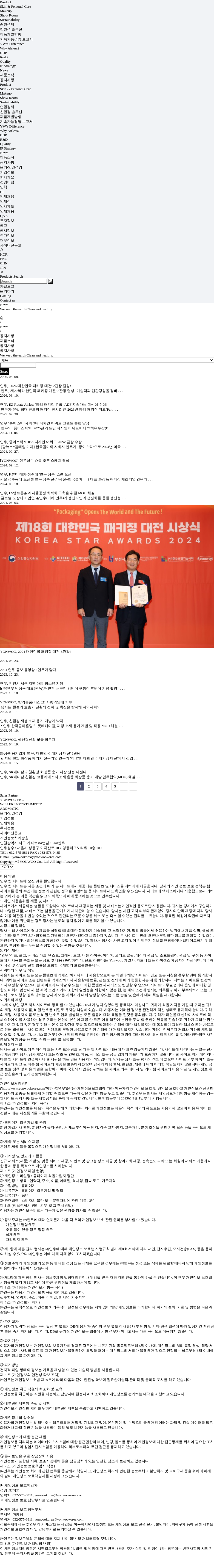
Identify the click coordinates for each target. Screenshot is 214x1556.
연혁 (3, 187)
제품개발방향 (10, 34)
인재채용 (7, 196)
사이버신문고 (10, 245)
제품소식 (7, 75)
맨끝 (133, 786)
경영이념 (7, 182)
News (4, 70)
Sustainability (10, 20)
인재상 (5, 201)
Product (5, 2)
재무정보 (7, 240)
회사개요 (7, 177)
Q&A (4, 216)
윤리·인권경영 (11, 167)
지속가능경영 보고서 (16, 39)
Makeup (6, 11)
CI (2, 192)
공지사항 (7, 80)
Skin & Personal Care (15, 6)
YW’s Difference (12, 44)
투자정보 (7, 221)
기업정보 (7, 172)
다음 (124, 786)
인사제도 (7, 206)
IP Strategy (8, 66)
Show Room (9, 15)
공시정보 (7, 230)
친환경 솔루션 (11, 29)
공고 (3, 225)
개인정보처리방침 (14, 838)
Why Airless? (9, 48)
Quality (5, 61)
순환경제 (7, 24)
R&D (4, 57)
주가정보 (7, 235)
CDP (3, 53)
